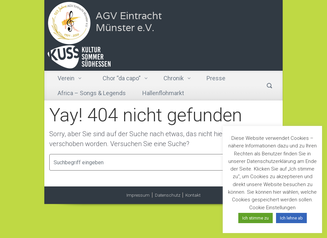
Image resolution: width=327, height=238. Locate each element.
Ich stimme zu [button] (255, 218)
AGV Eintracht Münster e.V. (129, 21)
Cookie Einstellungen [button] (272, 208)
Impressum (138, 195)
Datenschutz (167, 195)
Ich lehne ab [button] (291, 218)
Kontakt (193, 195)
